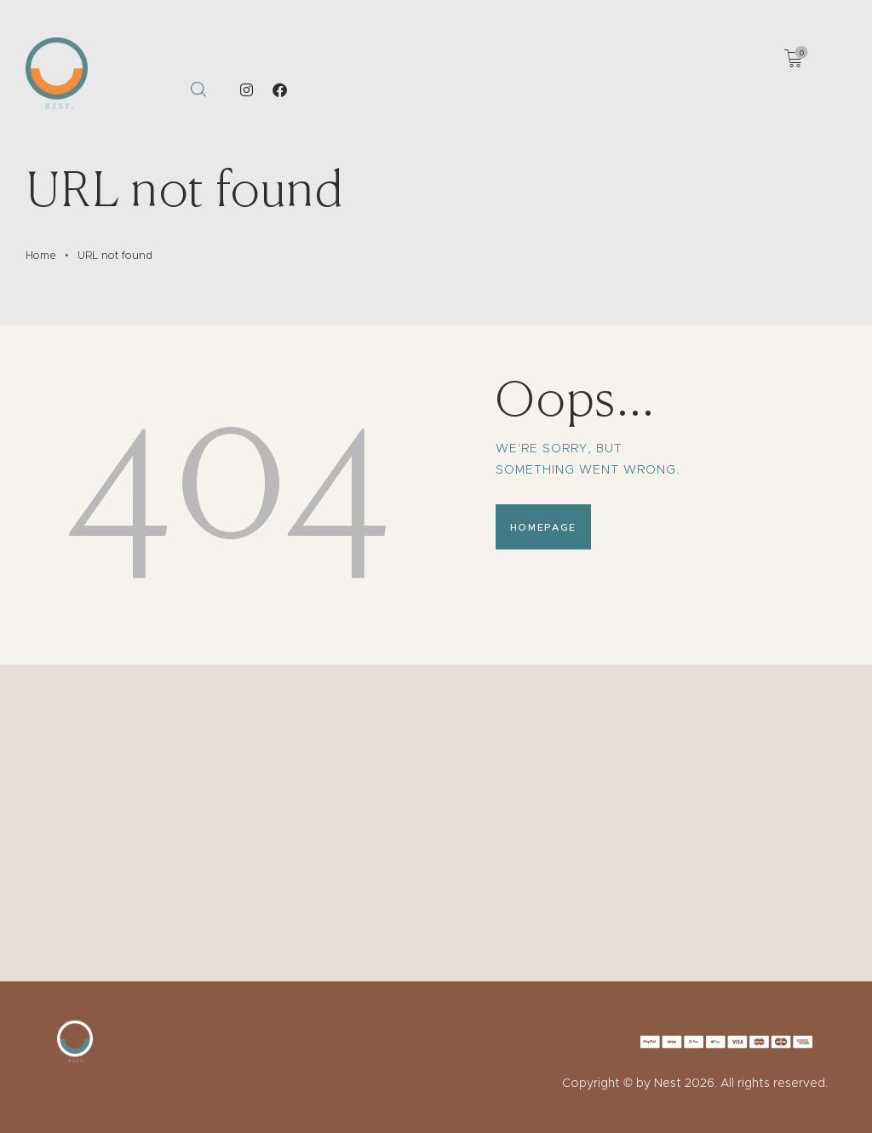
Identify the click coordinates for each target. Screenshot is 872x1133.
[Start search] (198, 90)
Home (41, 255)
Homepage (543, 527)
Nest (667, 1082)
